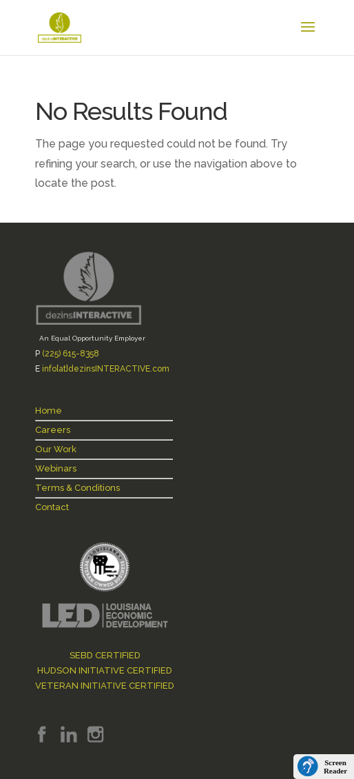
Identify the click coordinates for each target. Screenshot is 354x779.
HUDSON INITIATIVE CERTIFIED (104, 670)
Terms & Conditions (77, 488)
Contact (52, 507)
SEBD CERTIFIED (105, 655)
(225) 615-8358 (70, 353)
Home (48, 410)
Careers (52, 430)
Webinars (55, 468)
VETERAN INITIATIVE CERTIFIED (104, 685)
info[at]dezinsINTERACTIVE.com (105, 369)
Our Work (55, 449)
